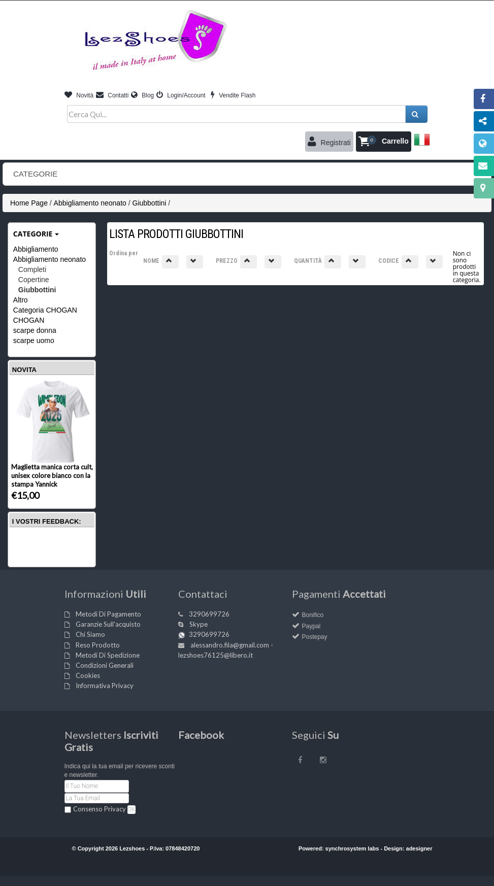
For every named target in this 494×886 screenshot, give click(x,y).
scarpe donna (34, 330)
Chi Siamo (90, 634)
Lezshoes (132, 848)
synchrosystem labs (352, 848)
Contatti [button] (112, 95)
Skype (198, 624)
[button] (383, 141)
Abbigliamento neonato (90, 203)
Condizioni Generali (105, 665)
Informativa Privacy (105, 685)
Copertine (33, 280)
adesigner (419, 848)
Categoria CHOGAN (45, 310)
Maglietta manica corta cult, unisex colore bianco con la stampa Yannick (52, 475)
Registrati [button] (329, 141)
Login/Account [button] (181, 95)
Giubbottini (150, 203)
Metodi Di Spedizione (108, 655)
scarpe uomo (33, 340)
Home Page (29, 203)
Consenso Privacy (99, 809)
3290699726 (209, 614)
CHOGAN (28, 320)
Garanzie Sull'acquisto (108, 624)
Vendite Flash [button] (233, 95)
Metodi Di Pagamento (108, 614)
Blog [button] (142, 95)
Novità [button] (78, 95)
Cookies (88, 675)
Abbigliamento (35, 249)
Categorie (36, 233)
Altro (20, 300)
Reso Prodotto (98, 645)
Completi (32, 269)
